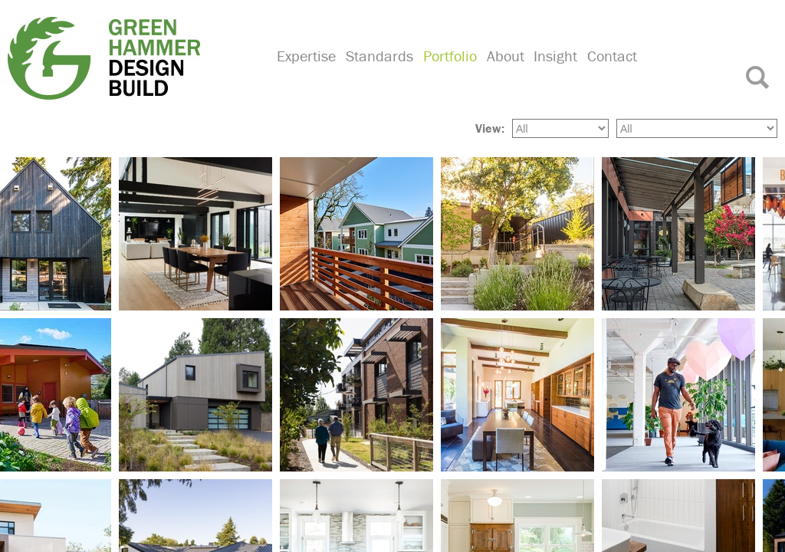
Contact (607, 73)
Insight (551, 73)
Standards (378, 73)
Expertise (305, 73)
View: (489, 126)
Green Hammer (132, 56)
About (502, 73)
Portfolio (448, 73)
